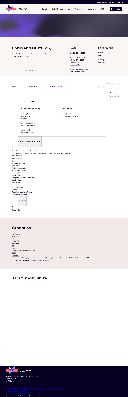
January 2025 (75, 62)
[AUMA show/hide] (106, 9)
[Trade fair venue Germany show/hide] (71, 9)
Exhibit (44, 9)
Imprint (8, 393)
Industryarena (59, 389)
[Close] (2, 365)
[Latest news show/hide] (98, 9)
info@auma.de (11, 385)
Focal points (79, 9)
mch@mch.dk (25, 130)
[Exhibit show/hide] (48, 9)
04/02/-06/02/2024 (77, 57)
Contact (111, 2)
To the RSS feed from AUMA (16, 391)
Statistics (111, 92)
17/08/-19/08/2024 (77, 60)
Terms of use (25, 393)
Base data (112, 89)
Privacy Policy (16, 393)
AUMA (102, 9)
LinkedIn (9, 389)
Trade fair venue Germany (61, 9)
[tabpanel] (59, 246)
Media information (101, 2)
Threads (23, 389)
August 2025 (75, 65)
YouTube (50, 389)
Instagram (16, 389)
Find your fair (116, 9)
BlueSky (29, 389)
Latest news (92, 9)
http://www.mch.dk (27, 132)
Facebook (43, 389)
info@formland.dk (69, 114)
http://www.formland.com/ (72, 116)
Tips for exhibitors (114, 96)
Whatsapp (36, 389)
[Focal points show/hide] (85, 9)
